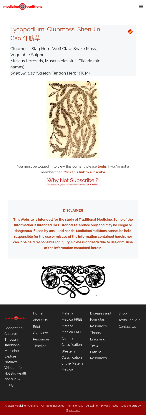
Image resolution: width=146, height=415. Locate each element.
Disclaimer (92, 405)
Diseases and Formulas (100, 316)
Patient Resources (98, 355)
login (102, 166)
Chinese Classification (72, 342)
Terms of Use (75, 405)
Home (38, 313)
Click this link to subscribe (84, 172)
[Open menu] (141, 6)
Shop (123, 313)
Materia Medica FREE (72, 316)
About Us (40, 320)
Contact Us (127, 327)
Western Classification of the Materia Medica (72, 360)
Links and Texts (97, 342)
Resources (41, 339)
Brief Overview (40, 330)
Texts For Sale (129, 320)
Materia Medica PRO (71, 329)
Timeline (40, 346)
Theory (95, 333)
